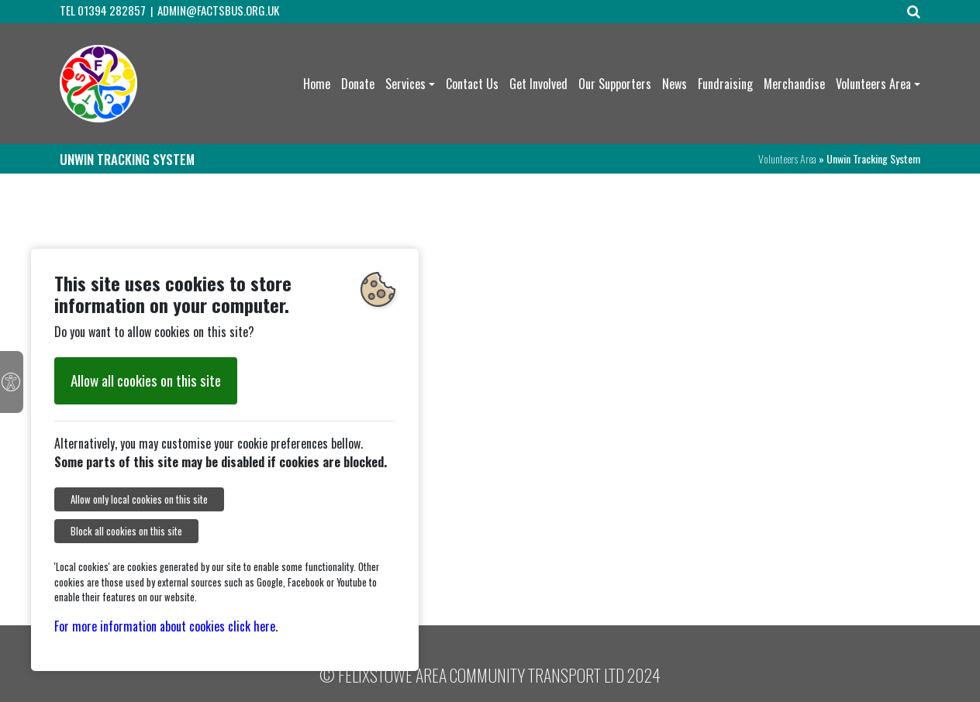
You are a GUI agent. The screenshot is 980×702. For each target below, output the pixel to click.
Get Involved (538, 83)
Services (405, 83)
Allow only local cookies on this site (139, 499)
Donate (357, 83)
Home (316, 83)
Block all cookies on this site (126, 531)
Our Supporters (614, 83)
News (674, 83)
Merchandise (794, 83)
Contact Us (472, 83)
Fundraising (725, 83)
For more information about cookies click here (164, 626)
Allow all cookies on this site (146, 380)
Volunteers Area (873, 83)
